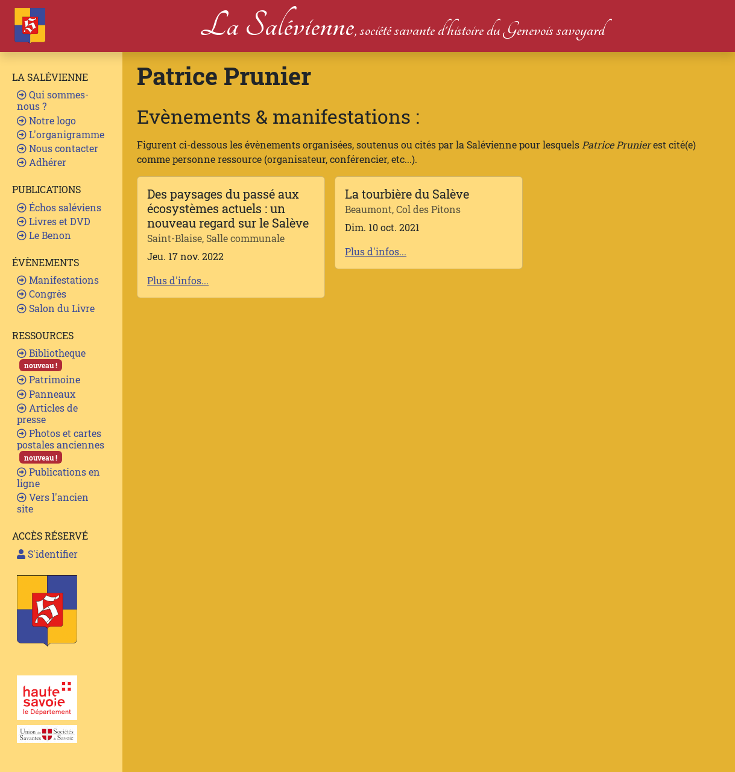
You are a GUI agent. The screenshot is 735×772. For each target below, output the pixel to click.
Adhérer (41, 162)
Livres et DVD (53, 221)
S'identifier (47, 553)
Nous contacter (57, 148)
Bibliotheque (51, 358)
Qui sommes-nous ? (53, 100)
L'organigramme (60, 134)
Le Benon (44, 235)
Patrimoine (48, 379)
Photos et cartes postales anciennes (60, 445)
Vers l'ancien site (53, 503)
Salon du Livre (56, 308)
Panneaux (46, 394)
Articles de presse (47, 413)
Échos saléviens (59, 207)
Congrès (41, 293)
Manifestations (58, 279)
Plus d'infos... (178, 280)
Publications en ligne (58, 477)
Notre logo (46, 120)
